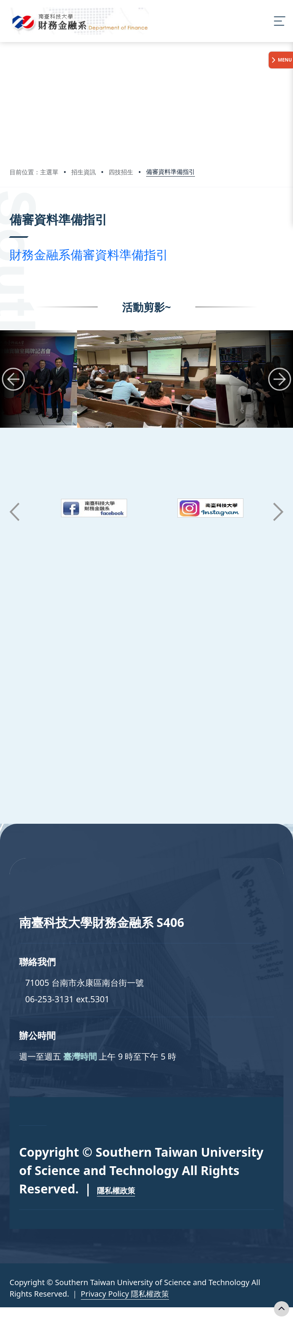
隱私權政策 (116, 1190)
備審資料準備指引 (170, 171)
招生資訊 (83, 172)
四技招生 (121, 172)
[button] (13, 379)
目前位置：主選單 (34, 172)
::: (11, 209)
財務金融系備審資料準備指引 (89, 254)
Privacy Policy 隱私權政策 (125, 1294)
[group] (146, 379)
